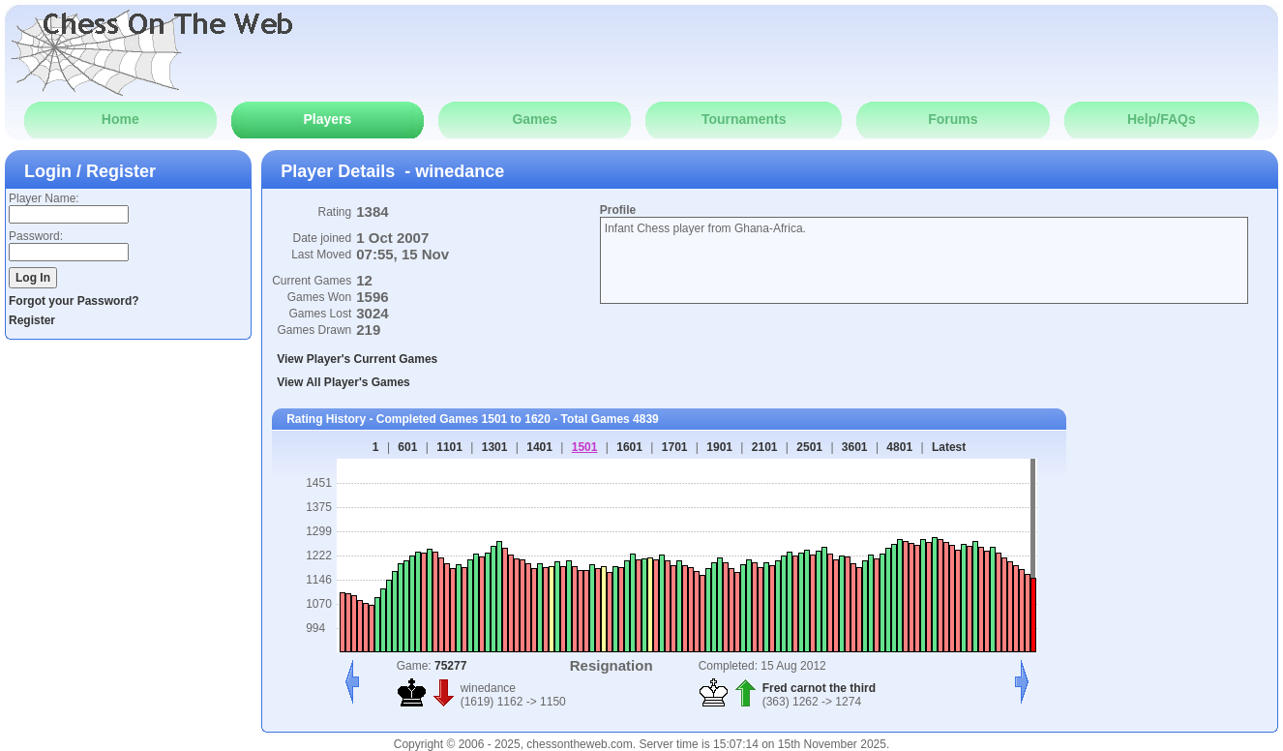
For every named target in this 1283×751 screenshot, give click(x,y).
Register (32, 320)
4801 (899, 447)
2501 (809, 447)
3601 (855, 447)
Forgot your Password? (74, 301)
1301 (495, 447)
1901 (719, 447)
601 (407, 447)
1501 (585, 447)
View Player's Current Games (357, 359)
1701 (675, 447)
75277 (450, 666)
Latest (949, 447)
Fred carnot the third (819, 688)
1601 (629, 447)
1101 (449, 447)
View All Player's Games (343, 382)
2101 (765, 447)
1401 (539, 447)
